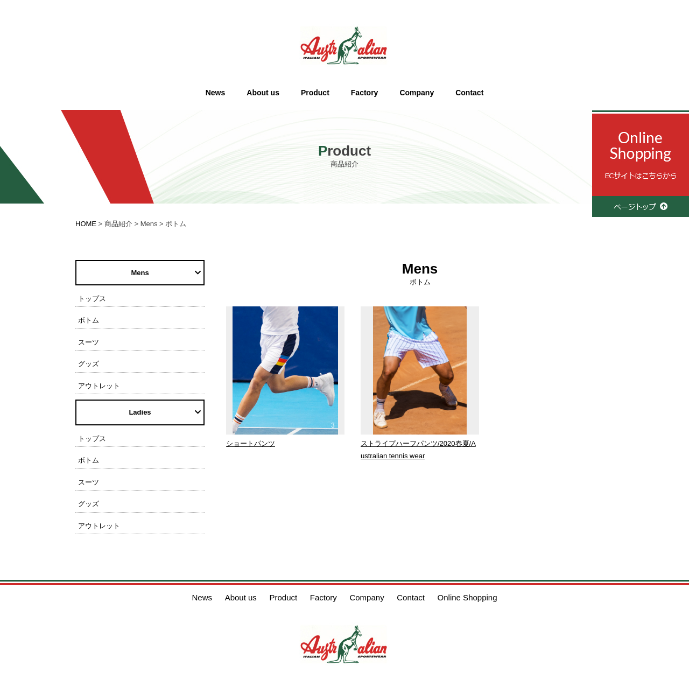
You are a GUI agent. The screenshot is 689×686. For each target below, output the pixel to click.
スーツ (88, 342)
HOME (85, 224)
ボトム (88, 320)
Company (416, 92)
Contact (469, 92)
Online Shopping (467, 597)
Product (315, 92)
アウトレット (99, 386)
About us (263, 92)
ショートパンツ (250, 443)
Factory (364, 92)
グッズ (88, 364)
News (216, 92)
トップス (92, 299)
